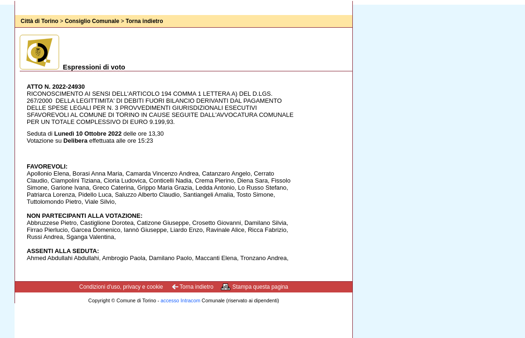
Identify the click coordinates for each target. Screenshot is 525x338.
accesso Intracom (180, 300)
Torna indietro (144, 21)
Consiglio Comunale (92, 21)
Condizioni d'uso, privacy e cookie (121, 287)
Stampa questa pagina (260, 287)
